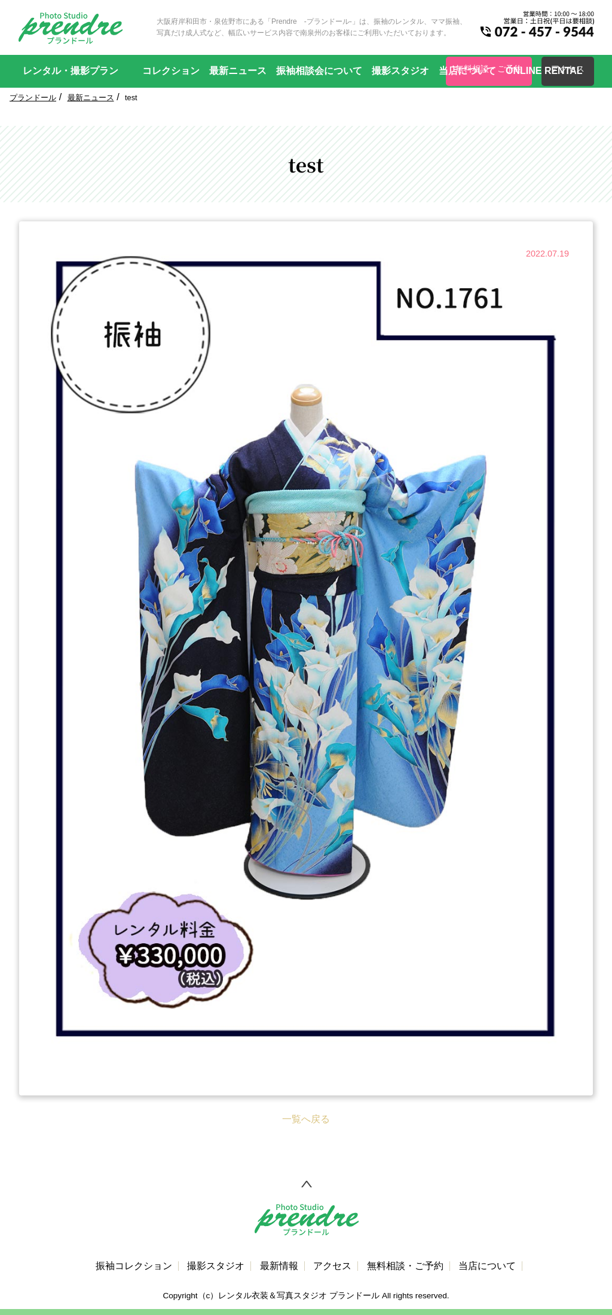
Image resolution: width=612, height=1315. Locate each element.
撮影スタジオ (400, 71)
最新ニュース (238, 71)
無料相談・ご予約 (405, 1266)
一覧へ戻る (306, 1119)
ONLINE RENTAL (544, 71)
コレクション (171, 71)
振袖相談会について (319, 71)
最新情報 (279, 1266)
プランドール (33, 97)
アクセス (332, 1266)
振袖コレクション (134, 1266)
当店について (467, 71)
